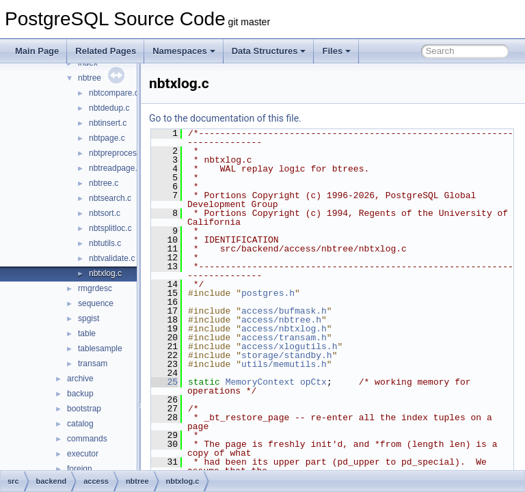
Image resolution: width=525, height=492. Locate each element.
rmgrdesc (95, 288)
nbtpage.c (107, 138)
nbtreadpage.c (115, 168)
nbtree (89, 78)
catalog (80, 423)
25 (198, 382)
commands (87, 438)
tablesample (100, 348)
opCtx (347, 382)
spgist (88, 318)
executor (82, 454)
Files (336, 51)
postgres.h (302, 293)
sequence (95, 303)
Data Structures (269, 51)
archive (80, 378)
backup (80, 393)
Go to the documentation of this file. (259, 118)
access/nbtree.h (315, 320)
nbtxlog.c (105, 273)
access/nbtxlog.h (318, 329)
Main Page (37, 51)
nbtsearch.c (110, 198)
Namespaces (183, 51)
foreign (79, 469)
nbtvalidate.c (112, 258)
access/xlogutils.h (323, 346)
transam (92, 363)
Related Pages (105, 51)
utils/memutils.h (318, 364)
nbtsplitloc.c (110, 228)
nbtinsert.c (107, 123)
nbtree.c (103, 183)
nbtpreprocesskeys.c (126, 153)
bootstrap (84, 408)
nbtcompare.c (114, 93)
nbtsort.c (104, 213)
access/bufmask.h (318, 311)
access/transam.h (318, 337)
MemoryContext (294, 382)
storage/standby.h (320, 355)
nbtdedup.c (109, 108)
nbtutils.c (105, 243)
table (87, 333)
